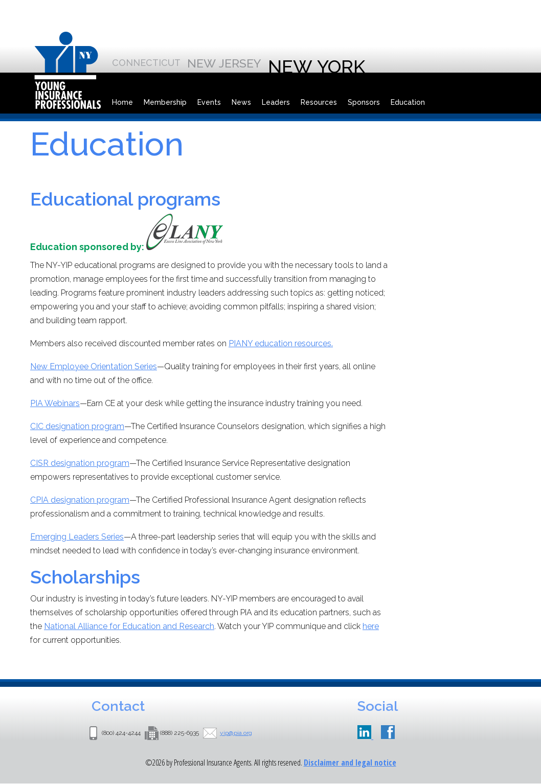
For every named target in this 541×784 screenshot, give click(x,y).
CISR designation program (79, 463)
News (241, 102)
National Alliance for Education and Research (129, 626)
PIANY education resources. (281, 343)
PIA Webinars (55, 403)
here (371, 626)
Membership (165, 102)
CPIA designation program (79, 500)
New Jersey (224, 63)
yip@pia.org (236, 732)
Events (209, 102)
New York (316, 66)
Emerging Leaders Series (77, 537)
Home (122, 102)
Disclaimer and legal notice (350, 762)
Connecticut (146, 62)
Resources (319, 102)
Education (408, 102)
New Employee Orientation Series (93, 366)
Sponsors (364, 102)
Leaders (276, 102)
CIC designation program (77, 426)
